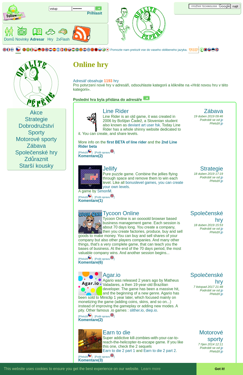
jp (222, 120)
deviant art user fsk (144, 125)
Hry (50, 39)
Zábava (213, 111)
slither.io (137, 310)
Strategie (211, 168)
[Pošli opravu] (105, 152)
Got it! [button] (220, 369)
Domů (9, 39)
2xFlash (63, 39)
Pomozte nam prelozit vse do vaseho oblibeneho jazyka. (148, 50)
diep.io (151, 310)
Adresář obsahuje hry (96, 81)
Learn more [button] (151, 369)
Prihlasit (94, 13)
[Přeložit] (85, 152)
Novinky (22, 39)
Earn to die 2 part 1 (119, 351)
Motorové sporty (211, 335)
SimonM (104, 191)
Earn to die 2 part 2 (160, 351)
